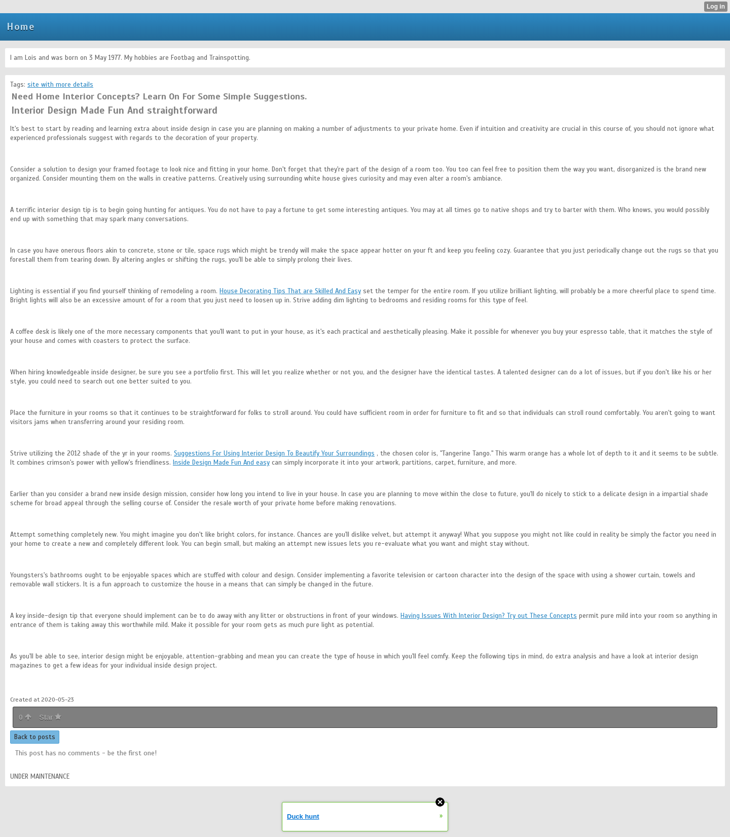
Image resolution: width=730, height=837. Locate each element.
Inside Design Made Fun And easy (221, 463)
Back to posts (34, 737)
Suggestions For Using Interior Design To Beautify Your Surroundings (274, 453)
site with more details (60, 85)
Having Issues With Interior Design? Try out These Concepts (488, 616)
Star (50, 717)
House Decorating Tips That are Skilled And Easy (290, 291)
